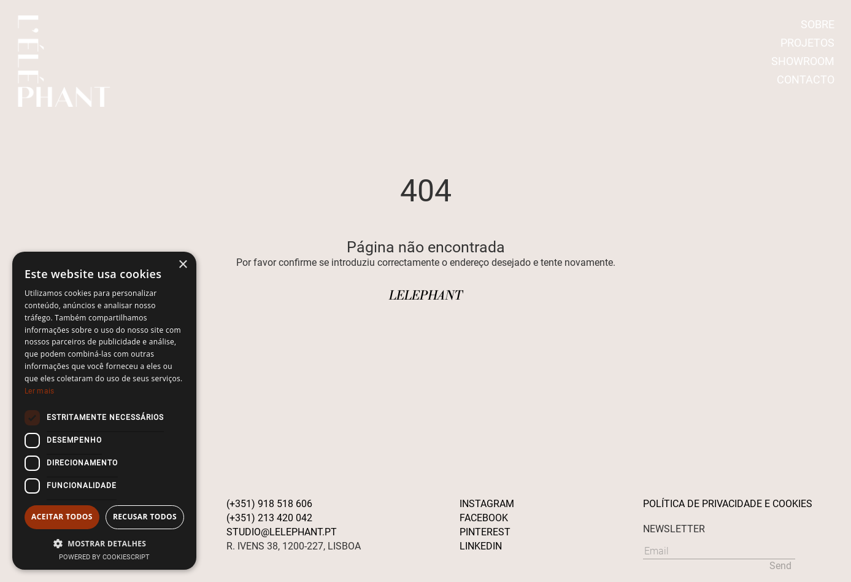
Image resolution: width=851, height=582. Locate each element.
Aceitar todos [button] (62, 516)
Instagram (487, 504)
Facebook (484, 518)
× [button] (182, 265)
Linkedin (481, 546)
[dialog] (104, 411)
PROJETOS (807, 42)
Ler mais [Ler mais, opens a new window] (39, 391)
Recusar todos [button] (145, 516)
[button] (104, 543)
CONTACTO (805, 79)
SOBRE (817, 24)
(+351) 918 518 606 (269, 504)
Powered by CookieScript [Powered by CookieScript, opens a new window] (104, 557)
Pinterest (485, 532)
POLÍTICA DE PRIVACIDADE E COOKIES (727, 504)
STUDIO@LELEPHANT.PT (281, 532)
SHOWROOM (802, 61)
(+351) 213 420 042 (269, 518)
